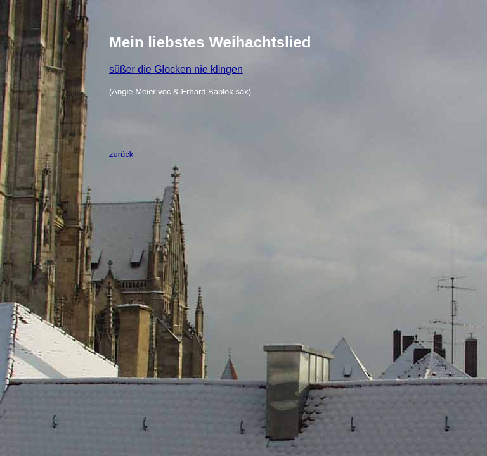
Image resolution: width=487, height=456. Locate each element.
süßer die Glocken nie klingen (176, 69)
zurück (121, 154)
